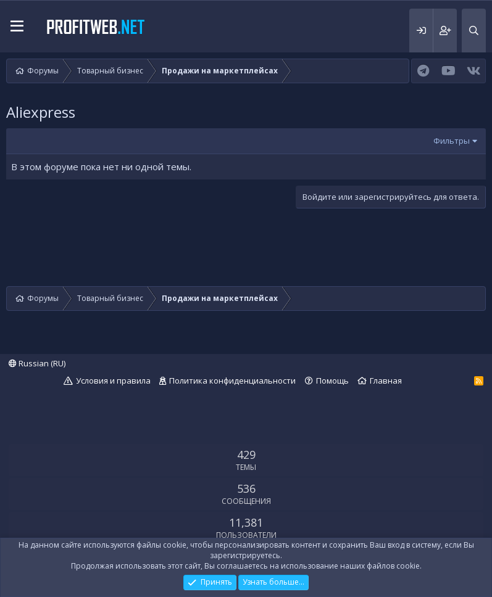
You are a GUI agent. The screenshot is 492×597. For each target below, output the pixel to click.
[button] (16, 26)
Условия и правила (113, 380)
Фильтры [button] (451, 140)
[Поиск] (474, 30)
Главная (386, 380)
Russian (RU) (37, 363)
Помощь (332, 380)
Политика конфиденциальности (232, 380)
